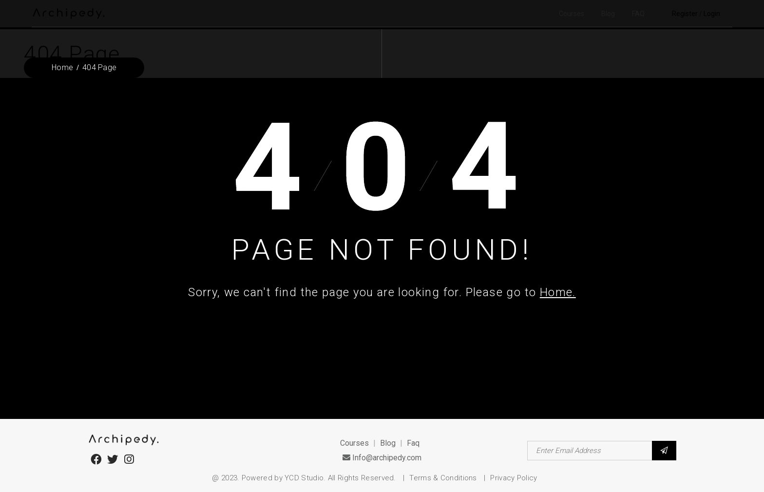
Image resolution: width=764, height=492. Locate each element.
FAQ (638, 14)
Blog (608, 14)
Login (712, 14)
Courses (571, 14)
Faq (413, 443)
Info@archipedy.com (382, 457)
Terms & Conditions (444, 477)
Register (685, 14)
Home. (558, 292)
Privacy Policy (513, 477)
